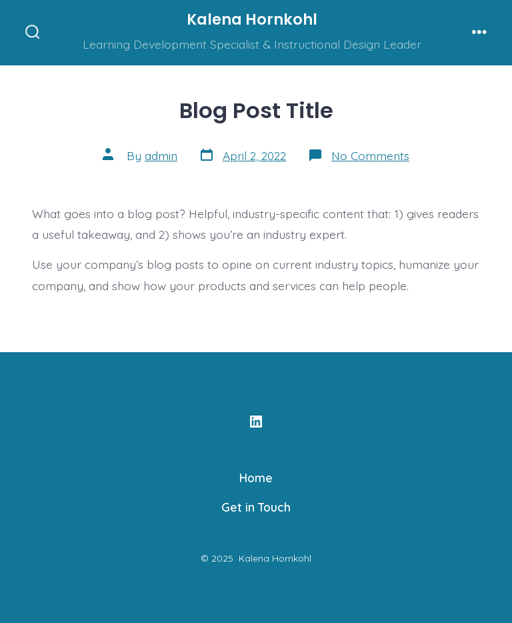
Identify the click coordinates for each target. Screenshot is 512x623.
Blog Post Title (256, 110)
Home (256, 477)
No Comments (370, 155)
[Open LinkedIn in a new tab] (256, 421)
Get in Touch (256, 507)
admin (161, 155)
